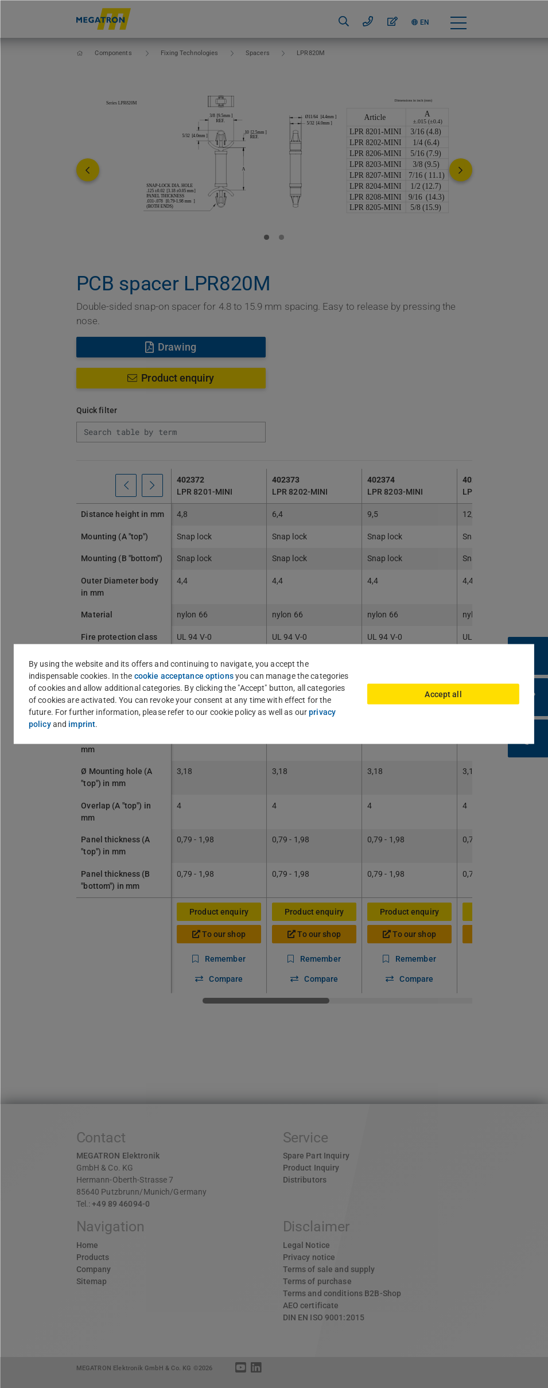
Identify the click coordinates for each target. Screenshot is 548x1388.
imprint (81, 724)
